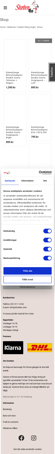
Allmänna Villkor (10, 428)
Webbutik (11, 27)
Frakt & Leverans (10, 422)
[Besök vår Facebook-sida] (21, 438)
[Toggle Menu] (5, 8)
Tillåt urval (27, 279)
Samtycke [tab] (10, 180)
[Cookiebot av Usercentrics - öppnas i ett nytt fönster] (39, 173)
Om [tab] (45, 180)
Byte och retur (9, 416)
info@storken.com (18, 307)
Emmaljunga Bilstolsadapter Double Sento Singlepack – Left (39, 77)
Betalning (7, 409)
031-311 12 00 (17, 304)
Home (2, 27)
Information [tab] (27, 180)
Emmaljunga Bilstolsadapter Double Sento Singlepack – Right (14, 132)
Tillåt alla (27, 271)
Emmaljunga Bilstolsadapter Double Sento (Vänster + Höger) (14, 77)
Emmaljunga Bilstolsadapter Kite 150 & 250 (39, 130)
